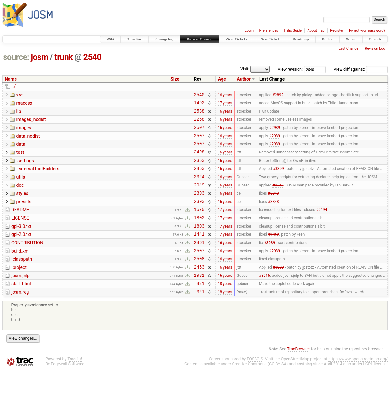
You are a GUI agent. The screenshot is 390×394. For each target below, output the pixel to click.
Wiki (110, 39)
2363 (199, 169)
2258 (199, 123)
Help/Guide (293, 30)
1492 (199, 104)
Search (375, 39)
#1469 (273, 251)
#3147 (277, 196)
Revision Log (375, 48)
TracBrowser (298, 373)
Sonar (351, 39)
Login (249, 30)
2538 (199, 114)
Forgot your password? (367, 30)
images (23, 131)
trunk (63, 57)
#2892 (277, 95)
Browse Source (199, 39)
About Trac (316, 30)
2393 (199, 205)
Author (244, 79)
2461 (199, 261)
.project (19, 287)
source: (16, 57)
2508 (199, 279)
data (20, 149)
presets (23, 214)
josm (39, 57)
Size (174, 79)
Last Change (348, 48)
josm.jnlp (20, 296)
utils (20, 186)
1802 (199, 233)
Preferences (268, 30)
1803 (199, 242)
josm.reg (20, 315)
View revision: (290, 69)
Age (222, 79)
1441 (199, 251)
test (20, 159)
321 (201, 316)
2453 (199, 178)
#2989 (274, 132)
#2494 (321, 224)
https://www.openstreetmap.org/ (358, 383)
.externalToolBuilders (37, 177)
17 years (225, 104)
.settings (25, 168)
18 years (225, 306)
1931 (199, 297)
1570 (199, 224)
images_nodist (31, 122)
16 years (225, 95)
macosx (24, 104)
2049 (199, 196)
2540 (92, 57)
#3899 (278, 178)
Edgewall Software (67, 388)
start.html (21, 306)
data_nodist (28, 140)
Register (336, 30)
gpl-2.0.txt (21, 250)
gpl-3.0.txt (21, 241)
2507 (199, 132)
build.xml (20, 269)
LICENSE (20, 232)
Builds (327, 39)
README (20, 223)
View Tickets (236, 39)
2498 (199, 159)
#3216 (264, 297)
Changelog (164, 39)
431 (201, 306)
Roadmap (301, 39)
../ (13, 86)
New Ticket (270, 39)
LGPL (368, 388)
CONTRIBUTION (27, 260)
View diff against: (361, 69)
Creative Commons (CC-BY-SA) (260, 388)
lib (18, 113)
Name (11, 79)
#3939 (269, 260)
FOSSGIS (255, 383)
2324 (199, 187)
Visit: (244, 68)
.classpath (21, 278)
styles (22, 205)
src (19, 94)
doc (20, 195)
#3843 (273, 205)
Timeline (134, 39)
